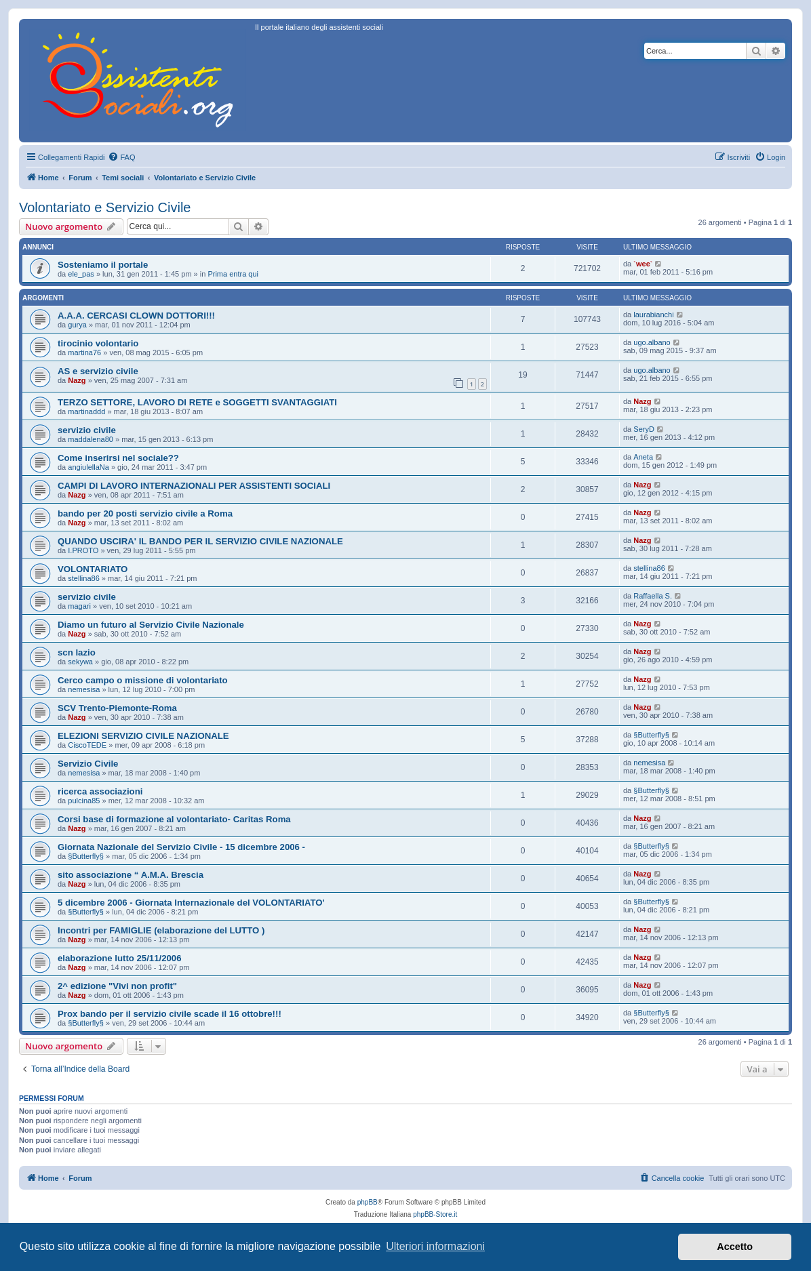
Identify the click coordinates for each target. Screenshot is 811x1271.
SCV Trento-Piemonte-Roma (117, 708)
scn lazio (77, 652)
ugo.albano (651, 342)
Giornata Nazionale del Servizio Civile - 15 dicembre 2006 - (181, 847)
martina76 (84, 352)
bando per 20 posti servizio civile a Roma (145, 513)
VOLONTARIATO (92, 569)
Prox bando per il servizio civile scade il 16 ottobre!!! (169, 1014)
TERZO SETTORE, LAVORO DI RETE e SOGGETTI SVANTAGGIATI (197, 402)
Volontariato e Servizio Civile (105, 207)
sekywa (80, 662)
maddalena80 (90, 439)
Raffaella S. (652, 596)
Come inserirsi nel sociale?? (118, 458)
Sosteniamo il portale (103, 265)
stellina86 (83, 578)
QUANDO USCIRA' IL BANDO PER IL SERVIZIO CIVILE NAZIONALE (200, 541)
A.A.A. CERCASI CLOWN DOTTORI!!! (136, 315)
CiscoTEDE (87, 745)
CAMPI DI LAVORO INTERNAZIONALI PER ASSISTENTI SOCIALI (194, 486)
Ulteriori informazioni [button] (435, 1246)
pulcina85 (84, 800)
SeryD (643, 429)
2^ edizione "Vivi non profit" (117, 986)
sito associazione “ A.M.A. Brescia (130, 875)
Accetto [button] (735, 1246)
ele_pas (81, 274)
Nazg (76, 380)
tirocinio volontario (98, 343)
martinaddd (86, 411)
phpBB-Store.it (435, 1214)
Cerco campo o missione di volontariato (143, 680)
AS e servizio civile (98, 371)
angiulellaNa (88, 467)
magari (79, 606)
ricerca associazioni (100, 791)
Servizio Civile (88, 764)
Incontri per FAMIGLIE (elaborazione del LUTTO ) (161, 930)
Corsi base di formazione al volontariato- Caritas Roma (174, 819)
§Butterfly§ (651, 735)
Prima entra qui (232, 274)
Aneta (643, 457)
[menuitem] (121, 157)
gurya (77, 325)
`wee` (642, 264)
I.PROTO (83, 550)
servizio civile (87, 430)
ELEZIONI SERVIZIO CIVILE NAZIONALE (143, 736)
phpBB (367, 1202)
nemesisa (84, 689)
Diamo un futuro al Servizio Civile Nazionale (151, 625)
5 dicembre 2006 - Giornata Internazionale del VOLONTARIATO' (191, 902)
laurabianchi (653, 314)
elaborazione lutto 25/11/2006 (120, 958)
